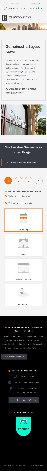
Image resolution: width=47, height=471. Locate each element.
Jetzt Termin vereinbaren (21, 162)
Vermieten (28, 203)
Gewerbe (26, 196)
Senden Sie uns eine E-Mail (23, 382)
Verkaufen (13, 203)
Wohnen (12, 196)
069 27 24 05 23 (14, 8)
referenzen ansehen (14, 356)
